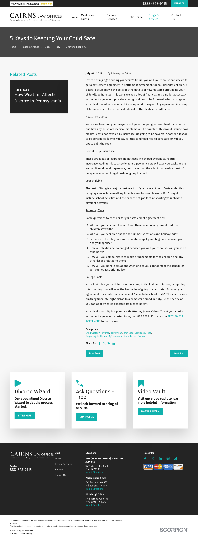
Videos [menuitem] (141, 17)
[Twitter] (152, 458)
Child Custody (93, 333)
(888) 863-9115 (155, 3)
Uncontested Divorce (135, 336)
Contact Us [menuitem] (176, 17)
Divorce (105, 333)
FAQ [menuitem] (132, 17)
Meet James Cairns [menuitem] (88, 17)
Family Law (116, 333)
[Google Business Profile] (168, 458)
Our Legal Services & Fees (137, 333)
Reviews (58, 469)
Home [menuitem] (74, 17)
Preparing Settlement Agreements (104, 336)
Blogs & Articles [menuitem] (154, 17)
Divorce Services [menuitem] (112, 17)
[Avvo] (175, 458)
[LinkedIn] (160, 458)
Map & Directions (94, 472)
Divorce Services (63, 464)
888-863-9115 (21, 470)
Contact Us (60, 475)
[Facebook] (145, 458)
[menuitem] (13, 533)
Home (57, 458)
